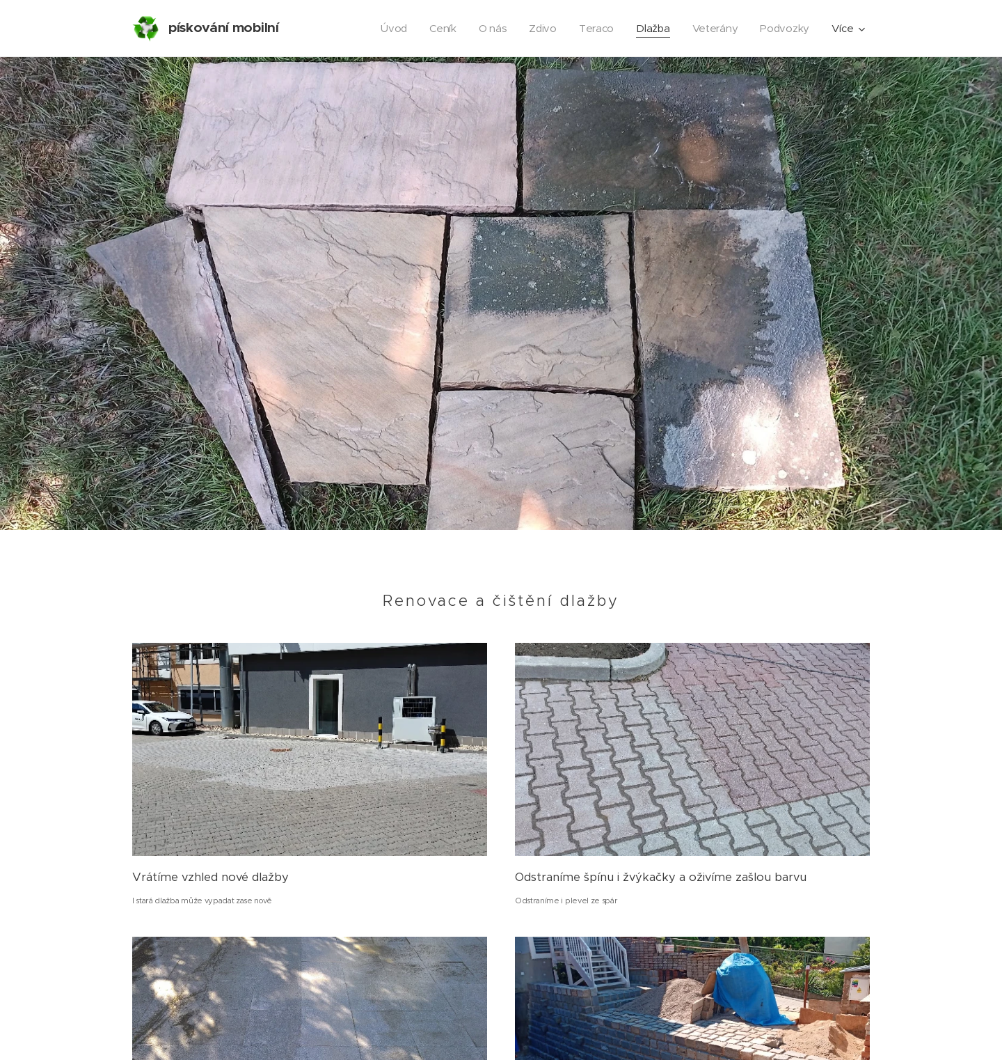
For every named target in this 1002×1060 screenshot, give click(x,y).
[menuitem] (389, 28)
